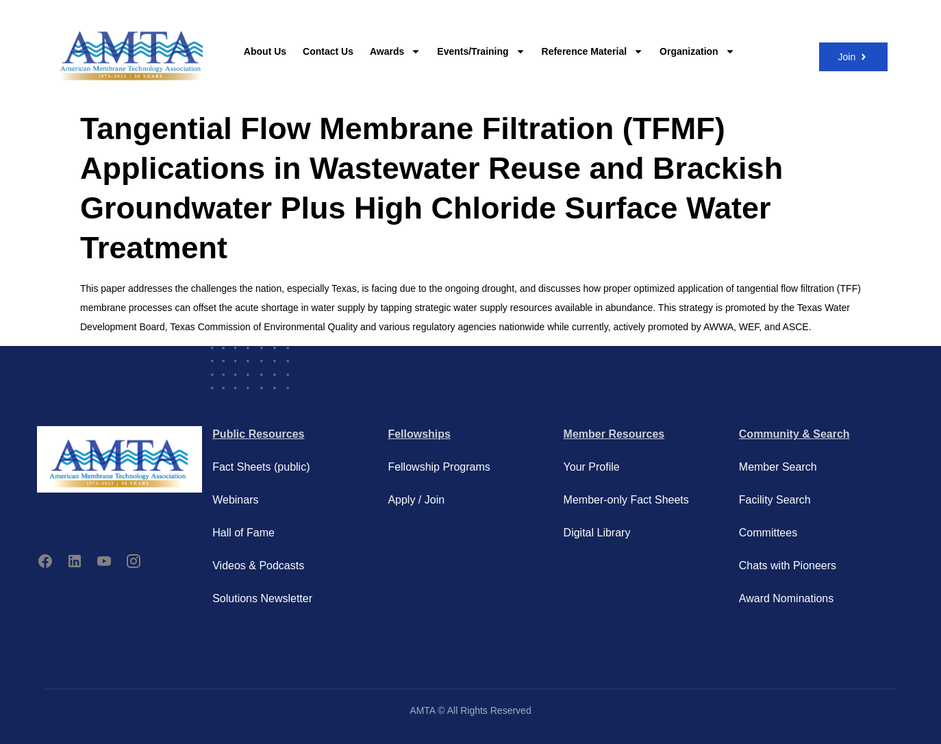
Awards (395, 51)
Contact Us (328, 51)
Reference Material (593, 51)
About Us (265, 51)
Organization (697, 51)
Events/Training (481, 51)
